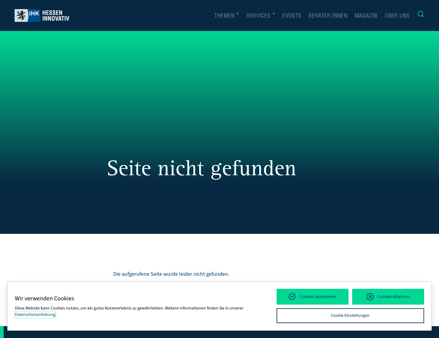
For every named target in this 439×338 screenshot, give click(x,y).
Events (291, 16)
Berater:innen (327, 16)
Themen (226, 15)
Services (261, 15)
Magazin (366, 16)
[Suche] (420, 15)
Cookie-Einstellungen (350, 315)
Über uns (397, 16)
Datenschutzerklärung (35, 315)
